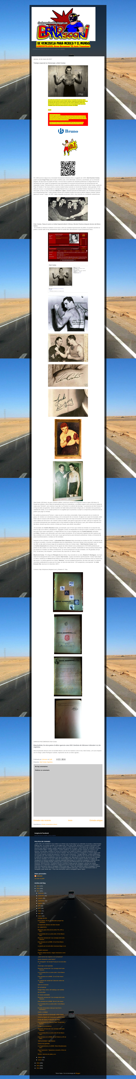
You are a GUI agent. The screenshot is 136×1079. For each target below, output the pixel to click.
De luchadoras (42, 987)
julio (39, 906)
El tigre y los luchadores (45, 1026)
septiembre (41, 900)
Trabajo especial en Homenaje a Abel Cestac (51, 1014)
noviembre (41, 895)
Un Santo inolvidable (44, 995)
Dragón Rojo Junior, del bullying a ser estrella (51, 989)
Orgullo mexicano (43, 950)
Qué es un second (43, 984)
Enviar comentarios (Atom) (49, 824)
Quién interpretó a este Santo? (46, 959)
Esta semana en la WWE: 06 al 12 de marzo (50, 1001)
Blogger (78, 1073)
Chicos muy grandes (44, 1043)
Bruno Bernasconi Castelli (41, 835)
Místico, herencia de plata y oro (47, 1054)
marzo (40, 916)
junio (39, 908)
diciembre (41, 893)
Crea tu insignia (52, 835)
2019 (38, 886)
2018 (38, 888)
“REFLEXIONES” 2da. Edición (46, 1041)
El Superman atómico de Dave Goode (49, 924)
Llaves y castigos (43, 1012)
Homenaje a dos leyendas (45, 966)
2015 (38, 1065)
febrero (40, 1057)
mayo (40, 911)
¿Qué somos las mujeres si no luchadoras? (50, 957)
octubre (40, 898)
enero (40, 1060)
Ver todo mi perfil (39, 878)
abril (39, 913)
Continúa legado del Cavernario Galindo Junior (51, 1017)
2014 (38, 1068)
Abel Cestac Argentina (46, 762)
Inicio (70, 820)
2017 (38, 891)
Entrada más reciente (42, 820)
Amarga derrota (42, 918)
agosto (40, 903)
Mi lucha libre (41, 992)
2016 (38, 1063)
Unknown (39, 876)
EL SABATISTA (42, 927)
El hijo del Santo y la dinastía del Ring (49, 1019)
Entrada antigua (96, 820)
